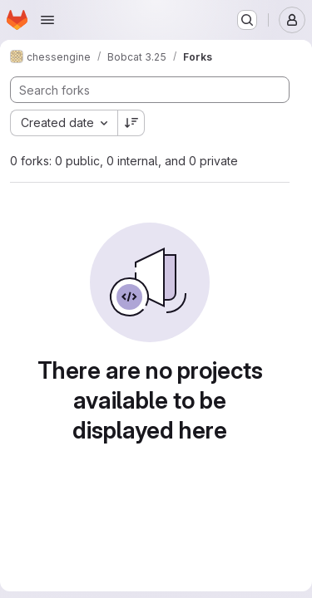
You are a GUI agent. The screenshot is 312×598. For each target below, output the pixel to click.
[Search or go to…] (247, 20)
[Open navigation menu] (47, 20)
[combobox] (63, 123)
